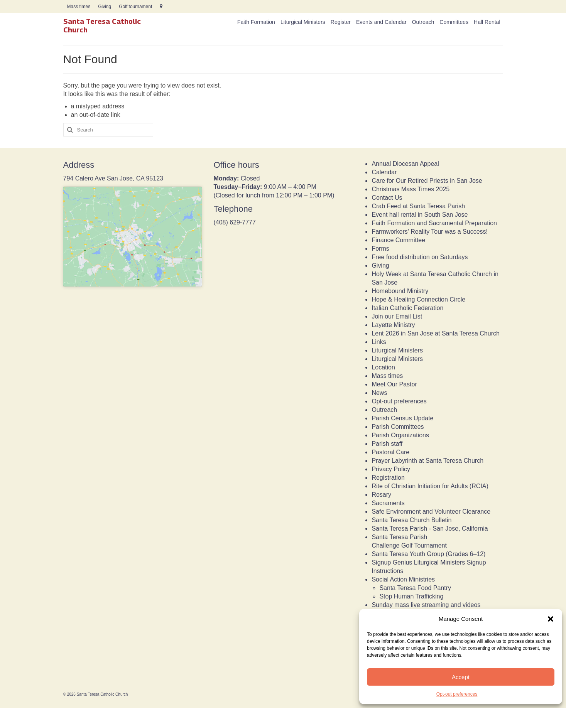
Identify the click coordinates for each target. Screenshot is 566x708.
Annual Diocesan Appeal (405, 163)
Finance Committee (398, 240)
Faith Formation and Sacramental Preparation (434, 223)
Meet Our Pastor (394, 384)
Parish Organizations (400, 435)
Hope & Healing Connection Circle (418, 299)
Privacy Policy (391, 469)
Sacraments (388, 503)
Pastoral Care (390, 452)
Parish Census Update (402, 418)
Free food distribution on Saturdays (420, 257)
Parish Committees (398, 426)
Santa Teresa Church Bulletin (411, 520)
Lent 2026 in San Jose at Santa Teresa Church (435, 333)
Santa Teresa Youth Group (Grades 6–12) (428, 554)
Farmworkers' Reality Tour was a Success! (430, 231)
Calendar (384, 172)
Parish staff (387, 443)
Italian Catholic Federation (407, 308)
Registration (388, 477)
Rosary (381, 494)
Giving (380, 265)
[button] (550, 619)
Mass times (387, 376)
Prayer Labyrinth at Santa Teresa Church (427, 460)
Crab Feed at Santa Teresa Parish (418, 206)
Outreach (384, 409)
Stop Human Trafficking (411, 596)
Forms (380, 248)
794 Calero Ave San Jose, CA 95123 (113, 178)
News (379, 392)
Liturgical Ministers (397, 350)
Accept (461, 677)
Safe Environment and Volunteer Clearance (431, 511)
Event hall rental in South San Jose (420, 214)
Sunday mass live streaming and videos (426, 605)
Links (379, 342)
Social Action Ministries (403, 579)
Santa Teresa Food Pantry (415, 588)
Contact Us (387, 197)
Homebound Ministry (400, 291)
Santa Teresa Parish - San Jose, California (430, 528)
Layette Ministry (393, 325)
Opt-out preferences (457, 694)
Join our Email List (397, 316)
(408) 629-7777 (234, 222)
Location (383, 367)
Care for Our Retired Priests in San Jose (427, 180)
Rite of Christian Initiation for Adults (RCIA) (430, 486)
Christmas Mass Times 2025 (410, 189)
